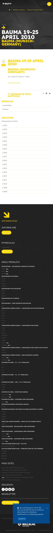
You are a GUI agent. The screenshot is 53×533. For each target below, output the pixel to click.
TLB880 (4, 414)
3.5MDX (4, 384)
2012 (5, 176)
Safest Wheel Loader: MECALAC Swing (12, 467)
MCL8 (3, 323)
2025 (5, 125)
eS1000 (5, 343)
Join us (34, 530)
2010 (5, 184)
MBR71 (3, 424)
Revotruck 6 (7, 394)
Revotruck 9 (7, 397)
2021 (5, 141)
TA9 (3, 379)
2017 (5, 157)
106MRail (4, 451)
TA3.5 (3, 372)
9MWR (3, 281)
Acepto (22, 519)
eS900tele (6, 345)
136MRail (4, 453)
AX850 (3, 350)
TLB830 (4, 407)
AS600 (3, 328)
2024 (5, 129)
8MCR (3, 293)
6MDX (3, 387)
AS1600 (4, 340)
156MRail (4, 456)
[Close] (47, 508)
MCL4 (3, 313)
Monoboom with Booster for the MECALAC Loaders (16, 472)
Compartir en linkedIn (46, 93)
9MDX (3, 389)
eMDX (5, 402)
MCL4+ (4, 315)
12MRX (5, 274)
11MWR (4, 283)
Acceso (6, 233)
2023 (5, 133)
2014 (5, 168)
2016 (5, 160)
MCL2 (3, 310)
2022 (5, 137)
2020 (5, 145)
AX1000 (4, 352)
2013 (5, 172)
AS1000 (4, 337)
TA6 (3, 377)
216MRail (4, 458)
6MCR (3, 291)
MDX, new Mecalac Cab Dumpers (11, 480)
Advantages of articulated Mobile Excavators (14, 470)
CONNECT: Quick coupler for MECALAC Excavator (17, 477)
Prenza (5, 109)
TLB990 (4, 419)
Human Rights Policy (45, 530)
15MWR (4, 286)
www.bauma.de (14, 83)
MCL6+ (3, 320)
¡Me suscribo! (10, 503)
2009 (5, 188)
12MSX (5, 269)
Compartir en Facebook (43, 93)
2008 (5, 192)
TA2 (3, 367)
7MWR (3, 278)
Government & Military (8, 446)
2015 (5, 164)
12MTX (5, 271)
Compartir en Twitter (49, 93)
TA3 (3, 370)
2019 (5, 149)
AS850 (3, 333)
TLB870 (4, 411)
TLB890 (4, 416)
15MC (3, 301)
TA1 (2, 365)
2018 (5, 153)
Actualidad (7, 105)
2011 (5, 180)
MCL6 (3, 318)
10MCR (3, 296)
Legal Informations (10, 530)
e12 (2, 306)
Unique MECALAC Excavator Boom (11, 475)
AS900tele (4, 335)
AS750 (3, 330)
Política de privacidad (24, 530)
